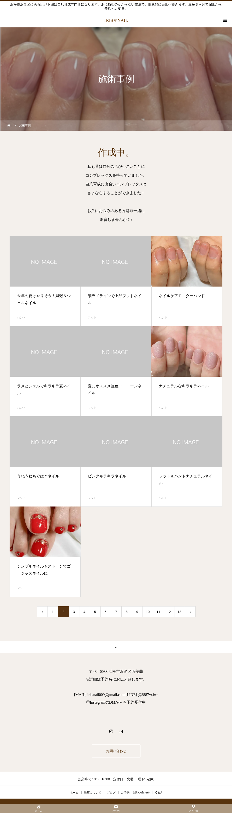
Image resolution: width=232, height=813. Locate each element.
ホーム (74, 792)
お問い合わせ (116, 751)
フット (92, 317)
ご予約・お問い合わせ (135, 792)
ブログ (111, 792)
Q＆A (158, 792)
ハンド (21, 317)
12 (169, 612)
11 (158, 612)
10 (148, 612)
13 (179, 612)
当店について (92, 792)
